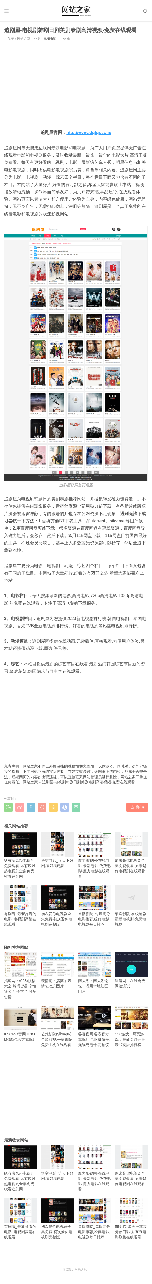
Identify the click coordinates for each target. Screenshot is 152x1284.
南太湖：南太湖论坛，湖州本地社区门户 (94, 972)
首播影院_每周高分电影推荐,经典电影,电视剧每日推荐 (94, 906)
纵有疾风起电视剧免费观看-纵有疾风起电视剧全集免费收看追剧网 (20, 855)
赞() (137, 807)
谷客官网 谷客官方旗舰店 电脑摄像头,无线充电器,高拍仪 (94, 1026)
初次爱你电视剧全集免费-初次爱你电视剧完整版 (57, 906)
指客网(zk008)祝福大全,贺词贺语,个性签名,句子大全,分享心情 (20, 975)
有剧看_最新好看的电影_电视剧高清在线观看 (20, 906)
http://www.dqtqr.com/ (88, 132)
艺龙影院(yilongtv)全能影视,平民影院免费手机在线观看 (57, 1026)
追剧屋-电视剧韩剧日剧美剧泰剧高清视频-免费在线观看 (88, 782)
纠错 (66, 39)
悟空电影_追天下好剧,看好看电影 (57, 850)
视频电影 (50, 39)
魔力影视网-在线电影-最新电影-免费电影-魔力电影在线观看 (94, 855)
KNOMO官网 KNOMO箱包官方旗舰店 (20, 1024)
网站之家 (30, 782)
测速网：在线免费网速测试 (131, 970)
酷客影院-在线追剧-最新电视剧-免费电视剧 (131, 906)
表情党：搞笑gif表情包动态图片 (57, 970)
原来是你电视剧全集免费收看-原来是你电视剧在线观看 (131, 852)
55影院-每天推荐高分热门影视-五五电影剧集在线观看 (131, 1218)
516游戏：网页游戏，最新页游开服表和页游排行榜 (131, 1026)
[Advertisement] (76, 85)
